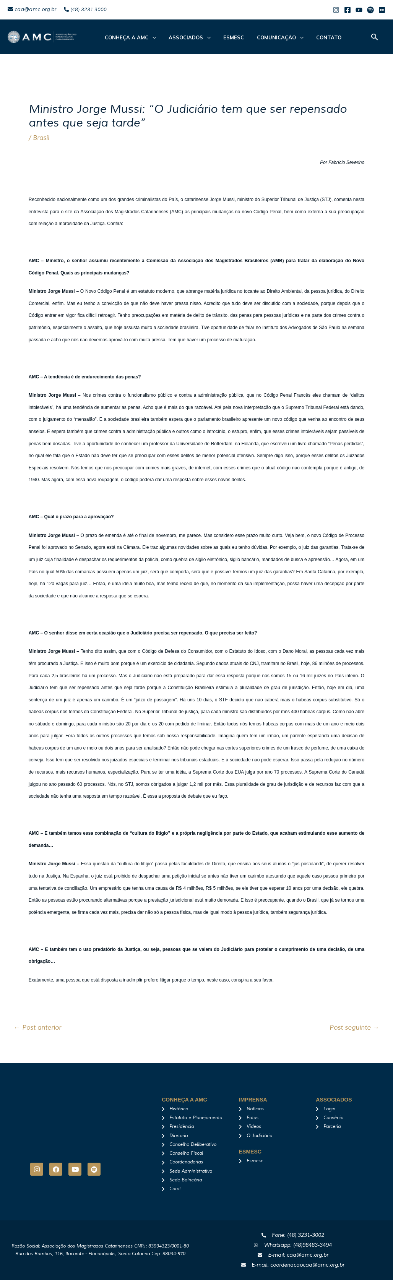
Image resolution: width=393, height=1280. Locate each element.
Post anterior (37, 1028)
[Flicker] (381, 9)
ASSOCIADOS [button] (180, 37)
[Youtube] (359, 9)
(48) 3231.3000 (85, 9)
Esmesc (224, 37)
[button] (374, 37)
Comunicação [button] (263, 37)
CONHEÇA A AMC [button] (124, 37)
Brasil (41, 138)
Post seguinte (354, 1028)
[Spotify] (370, 9)
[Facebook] (347, 9)
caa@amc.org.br (32, 9)
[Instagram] (336, 9)
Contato (312, 37)
